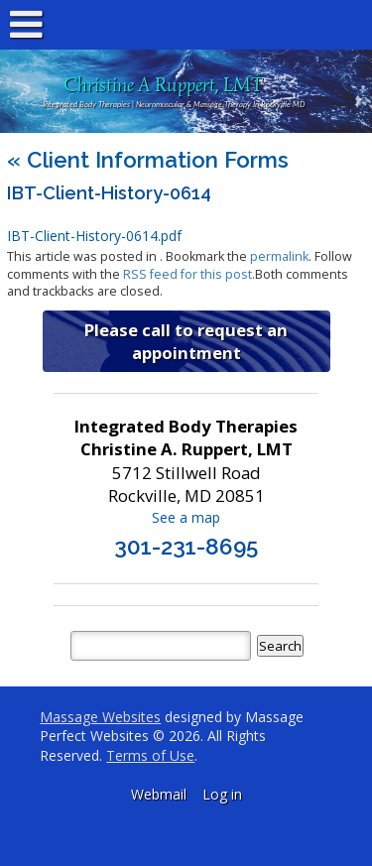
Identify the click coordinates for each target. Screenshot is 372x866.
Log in (222, 794)
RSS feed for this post (187, 274)
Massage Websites (100, 716)
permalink (279, 256)
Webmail (158, 794)
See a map (186, 517)
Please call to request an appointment (186, 341)
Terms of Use (150, 755)
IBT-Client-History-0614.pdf (94, 235)
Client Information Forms (148, 160)
